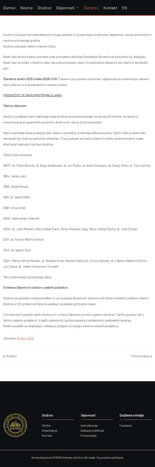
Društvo (44, 7)
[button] (77, 7)
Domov (9, 7)
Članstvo (91, 7)
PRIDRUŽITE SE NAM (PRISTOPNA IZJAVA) (32, 95)
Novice (26, 7)
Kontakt (110, 7)
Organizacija (49, 430)
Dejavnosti (67, 7)
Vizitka (46, 425)
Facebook (125, 425)
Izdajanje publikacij (92, 430)
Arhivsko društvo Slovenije (78, 457)
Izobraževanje (89, 425)
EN (124, 7)
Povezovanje (140, 356)
